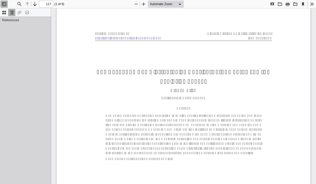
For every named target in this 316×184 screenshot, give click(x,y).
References (10, 20)
